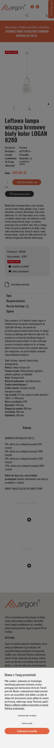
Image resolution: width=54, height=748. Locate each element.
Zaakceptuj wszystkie (27, 731)
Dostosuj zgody (27, 723)
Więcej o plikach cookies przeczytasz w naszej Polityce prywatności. (26, 706)
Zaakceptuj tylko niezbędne (27, 715)
